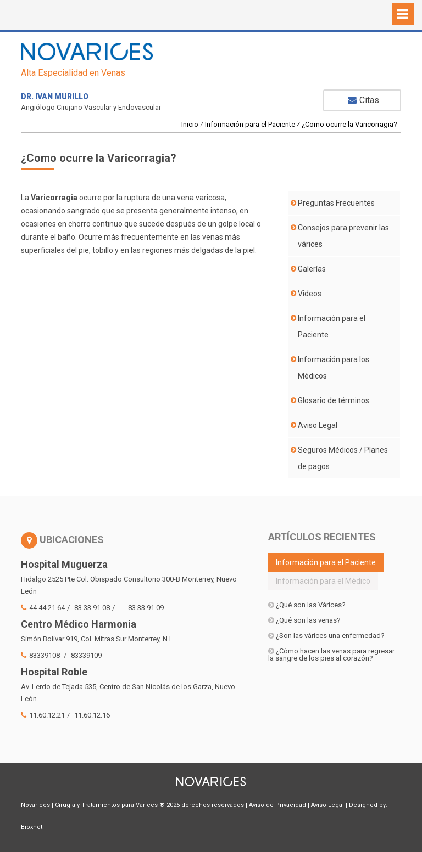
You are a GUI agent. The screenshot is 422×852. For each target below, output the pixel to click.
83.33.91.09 (146, 607)
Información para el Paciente (250, 124)
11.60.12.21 (43, 715)
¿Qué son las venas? (304, 620)
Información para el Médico (323, 581)
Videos (309, 293)
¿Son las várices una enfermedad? (326, 635)
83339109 (86, 655)
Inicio (189, 124)
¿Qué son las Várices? (307, 605)
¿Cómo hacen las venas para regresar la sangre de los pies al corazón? (331, 654)
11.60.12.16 (92, 715)
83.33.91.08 (92, 607)
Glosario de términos (333, 400)
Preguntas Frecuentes (336, 203)
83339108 (41, 655)
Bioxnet (31, 827)
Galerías (312, 268)
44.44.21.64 (43, 607)
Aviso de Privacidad (277, 805)
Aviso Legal (317, 425)
